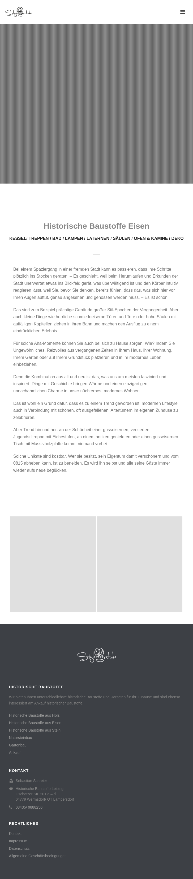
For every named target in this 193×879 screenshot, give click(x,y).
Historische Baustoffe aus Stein (35, 730)
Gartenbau (18, 745)
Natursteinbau (20, 738)
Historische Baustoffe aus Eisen (35, 723)
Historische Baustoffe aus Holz (34, 715)
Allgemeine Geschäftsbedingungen (38, 856)
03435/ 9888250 (29, 807)
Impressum (18, 841)
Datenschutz (19, 848)
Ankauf (15, 752)
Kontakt (15, 833)
